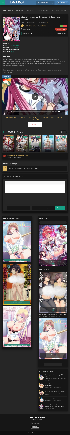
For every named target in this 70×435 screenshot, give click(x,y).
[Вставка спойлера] (45, 182)
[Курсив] (9, 182)
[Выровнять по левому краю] (15, 182)
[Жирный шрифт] (6, 182)
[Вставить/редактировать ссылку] (33, 182)
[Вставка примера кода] (42, 182)
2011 (12, 51)
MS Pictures (11, 45)
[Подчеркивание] (12, 182)
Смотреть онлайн (28, 33)
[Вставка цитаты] (39, 182)
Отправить (10, 208)
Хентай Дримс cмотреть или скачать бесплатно (17, 10)
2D (37, 25)
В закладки (25, 29)
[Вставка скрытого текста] (48, 182)
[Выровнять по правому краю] (21, 182)
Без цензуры (42, 25)
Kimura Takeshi (14, 47)
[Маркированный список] (24, 182)
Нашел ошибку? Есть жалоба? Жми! (17, 155)
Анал (33, 10)
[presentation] (61, 132)
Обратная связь (35, 423)
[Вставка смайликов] (30, 182)
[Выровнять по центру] (18, 182)
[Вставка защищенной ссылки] (36, 182)
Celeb (17, 45)
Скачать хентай (61, 33)
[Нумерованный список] (27, 182)
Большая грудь (32, 25)
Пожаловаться (61, 29)
